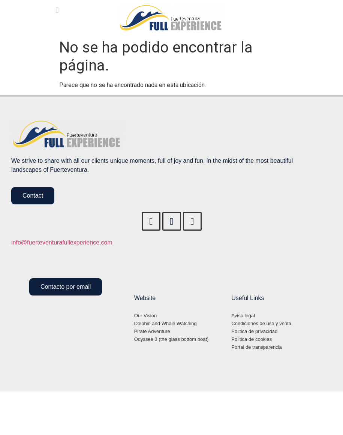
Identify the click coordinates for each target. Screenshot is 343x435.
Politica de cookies (251, 339)
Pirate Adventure (152, 331)
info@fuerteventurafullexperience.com (61, 243)
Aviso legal (243, 315)
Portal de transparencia (256, 347)
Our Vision (145, 315)
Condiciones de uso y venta (261, 323)
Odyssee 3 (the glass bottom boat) (171, 339)
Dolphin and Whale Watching (165, 323)
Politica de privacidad (254, 331)
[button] (57, 10)
